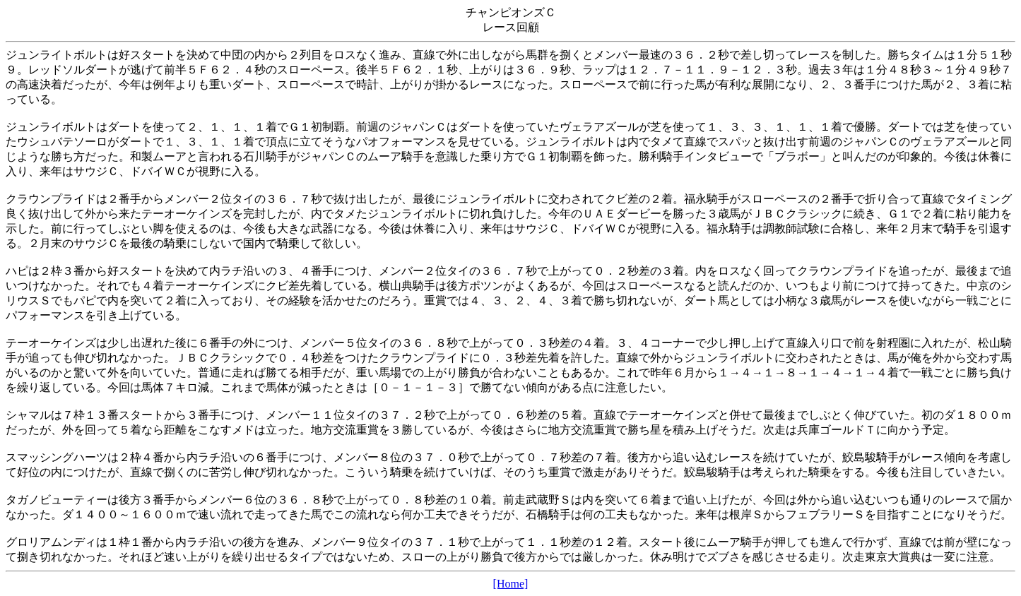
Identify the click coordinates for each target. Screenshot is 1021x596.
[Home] (511, 584)
